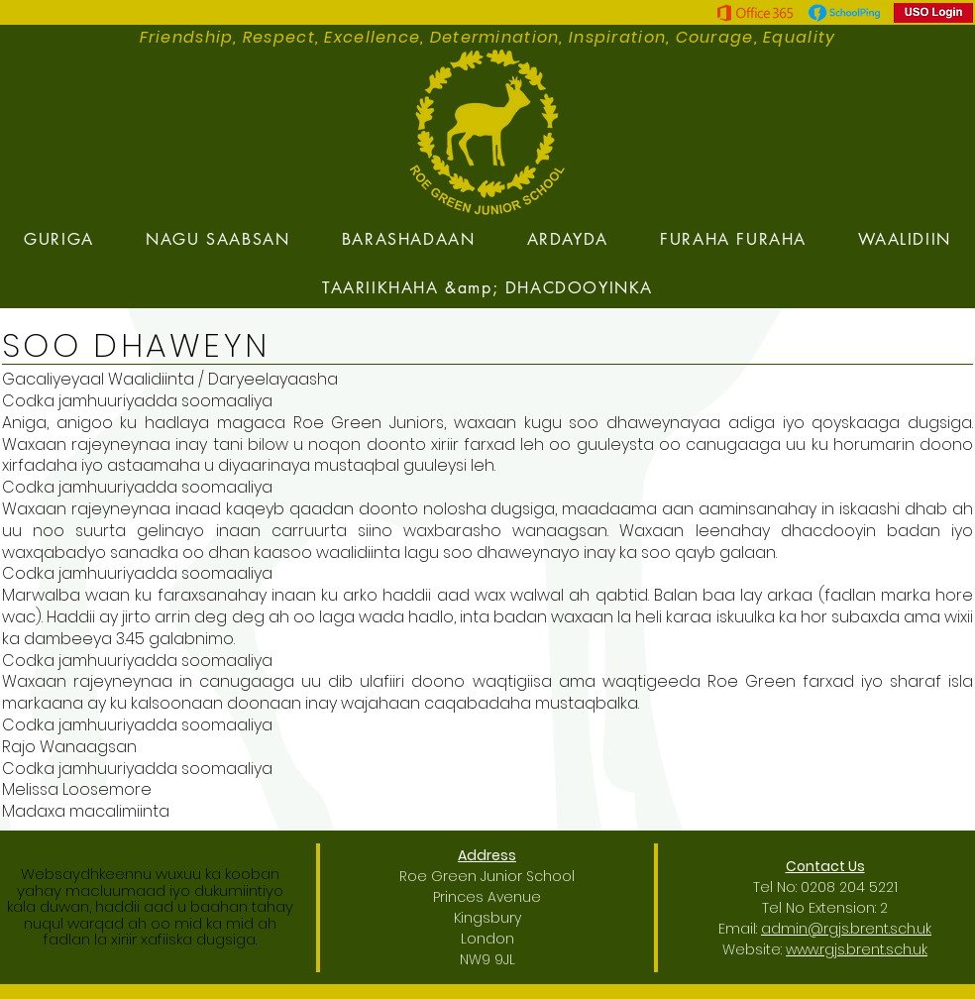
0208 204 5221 (849, 887)
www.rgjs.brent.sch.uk (856, 949)
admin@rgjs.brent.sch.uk (846, 929)
